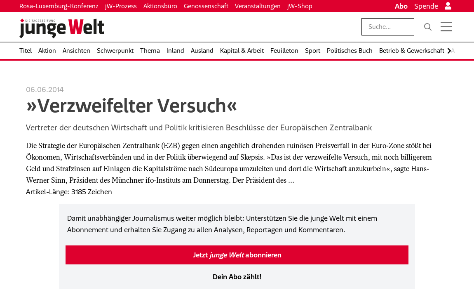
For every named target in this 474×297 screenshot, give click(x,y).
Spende (426, 6)
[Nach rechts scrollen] (449, 50)
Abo (401, 6)
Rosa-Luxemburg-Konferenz (59, 6)
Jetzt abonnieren (237, 254)
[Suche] (428, 26)
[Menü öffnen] (446, 27)
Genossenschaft (206, 6)
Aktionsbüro (160, 6)
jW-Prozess (121, 6)
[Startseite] (61, 28)
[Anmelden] (448, 6)
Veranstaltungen (258, 6)
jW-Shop (299, 6)
